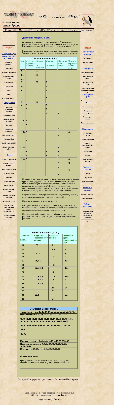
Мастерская (73, 30)
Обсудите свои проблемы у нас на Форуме (49, 395)
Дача (45, 30)
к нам (71, 393)
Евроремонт (36, 30)
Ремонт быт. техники (58, 30)
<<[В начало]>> (10, 30)
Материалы (24, 30)
